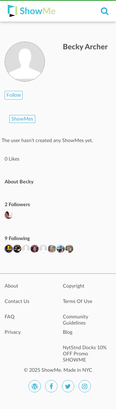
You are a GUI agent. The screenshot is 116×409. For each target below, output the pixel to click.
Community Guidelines (75, 319)
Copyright (73, 286)
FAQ (10, 316)
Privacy (13, 332)
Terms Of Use (77, 301)
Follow (13, 95)
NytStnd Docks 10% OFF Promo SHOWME (85, 351)
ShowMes (22, 119)
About (11, 286)
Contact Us (17, 301)
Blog (67, 332)
